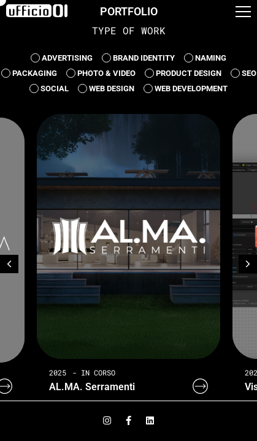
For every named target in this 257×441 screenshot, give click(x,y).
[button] (243, 14)
